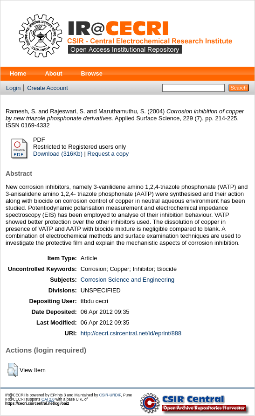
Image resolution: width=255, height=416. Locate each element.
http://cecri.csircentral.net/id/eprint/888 (131, 333)
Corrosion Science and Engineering (127, 279)
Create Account (47, 87)
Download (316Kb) (58, 153)
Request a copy (108, 153)
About (53, 73)
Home (18, 73)
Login (13, 87)
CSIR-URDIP (110, 395)
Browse (92, 73)
